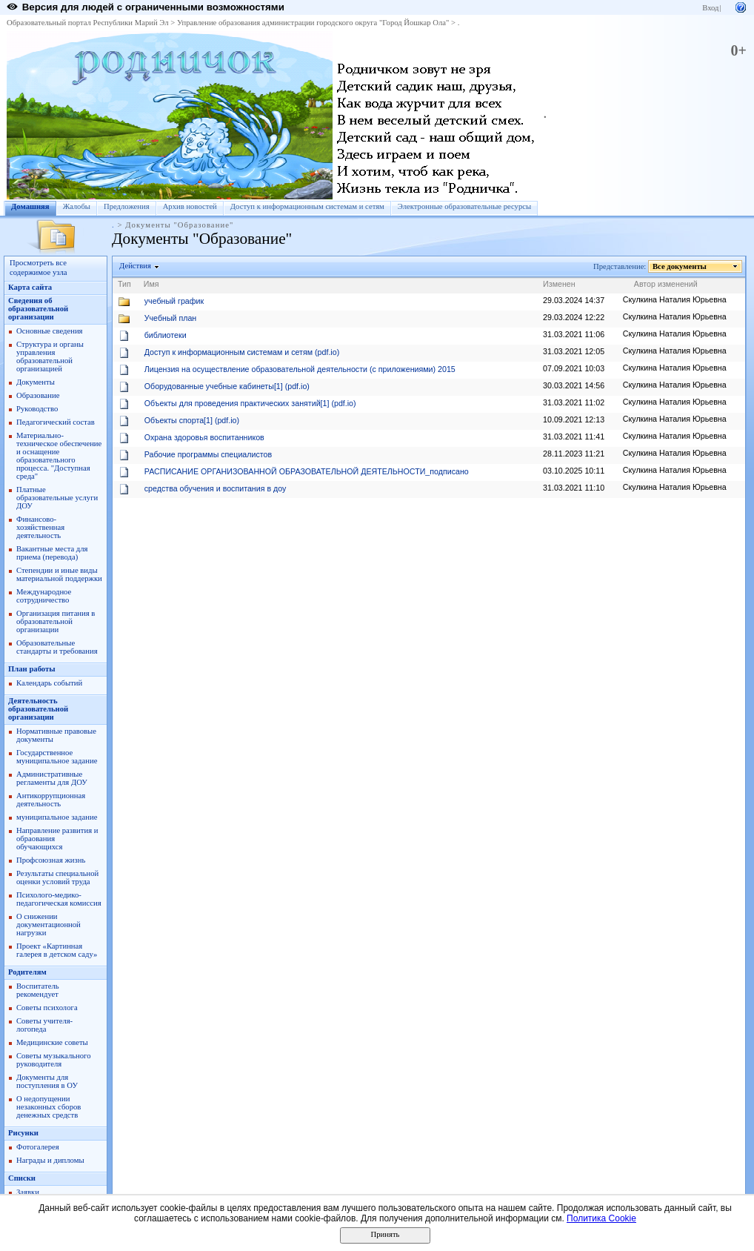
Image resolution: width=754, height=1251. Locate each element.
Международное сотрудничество (43, 596)
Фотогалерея (37, 1147)
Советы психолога (47, 1007)
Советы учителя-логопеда (44, 1025)
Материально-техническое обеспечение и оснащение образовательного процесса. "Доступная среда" (58, 455)
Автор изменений (666, 283)
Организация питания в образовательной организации (55, 621)
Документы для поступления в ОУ (47, 1081)
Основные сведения (49, 331)
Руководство (37, 409)
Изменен (559, 283)
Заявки (27, 1192)
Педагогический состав (55, 422)
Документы (35, 382)
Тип (124, 283)
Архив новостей (190, 206)
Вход (710, 8)
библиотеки (165, 335)
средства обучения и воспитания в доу (215, 488)
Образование (37, 395)
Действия (135, 266)
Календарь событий (49, 683)
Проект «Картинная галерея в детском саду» (56, 950)
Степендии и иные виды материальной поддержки (59, 574)
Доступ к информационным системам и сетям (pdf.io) (241, 352)
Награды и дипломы (50, 1160)
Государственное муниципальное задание (56, 757)
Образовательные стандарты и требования (57, 647)
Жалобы (76, 206)
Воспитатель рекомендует (37, 990)
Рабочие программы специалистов (208, 454)
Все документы (680, 266)
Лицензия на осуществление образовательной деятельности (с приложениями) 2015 (300, 369)
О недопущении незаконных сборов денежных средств (48, 1107)
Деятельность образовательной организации (38, 709)
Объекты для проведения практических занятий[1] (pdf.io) (250, 403)
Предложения (127, 206)
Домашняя (30, 206)
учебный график (174, 300)
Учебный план (170, 317)
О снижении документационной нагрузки (48, 924)
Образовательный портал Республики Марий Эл (88, 23)
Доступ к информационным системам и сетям (307, 206)
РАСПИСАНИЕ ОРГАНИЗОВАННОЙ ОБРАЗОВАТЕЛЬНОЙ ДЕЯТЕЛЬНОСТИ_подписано (306, 471)
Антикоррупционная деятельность (50, 800)
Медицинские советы (52, 1042)
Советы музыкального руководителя (53, 1060)
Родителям (27, 972)
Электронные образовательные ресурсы (464, 206)
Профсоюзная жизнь (50, 860)
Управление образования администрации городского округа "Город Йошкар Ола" (313, 23)
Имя (151, 283)
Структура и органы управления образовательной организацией (50, 356)
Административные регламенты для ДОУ (51, 778)
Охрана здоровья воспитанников (204, 437)
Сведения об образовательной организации (38, 308)
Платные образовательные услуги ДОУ (57, 497)
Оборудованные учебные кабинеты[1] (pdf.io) (227, 386)
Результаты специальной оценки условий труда (57, 877)
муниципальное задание (56, 817)
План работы (32, 669)
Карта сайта (30, 287)
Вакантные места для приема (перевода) (52, 553)
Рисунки (23, 1133)
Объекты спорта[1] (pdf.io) (191, 420)
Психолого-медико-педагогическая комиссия (58, 899)
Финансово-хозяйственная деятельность (40, 527)
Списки (22, 1178)
